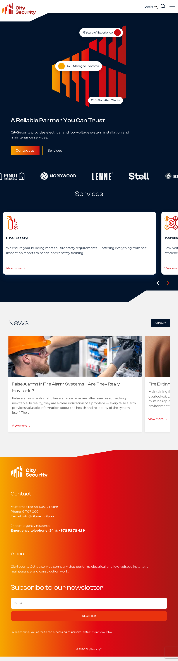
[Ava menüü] (172, 7)
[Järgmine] (168, 283)
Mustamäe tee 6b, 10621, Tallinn (34, 507)
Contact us (25, 150)
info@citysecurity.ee (38, 516)
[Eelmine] (158, 283)
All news (160, 323)
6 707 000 (30, 511)
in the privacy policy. (100, 632)
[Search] (163, 6)
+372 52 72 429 (72, 530)
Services (55, 150)
